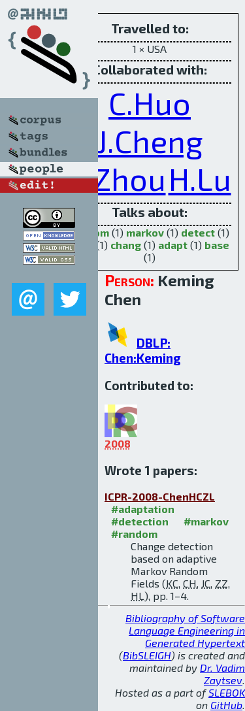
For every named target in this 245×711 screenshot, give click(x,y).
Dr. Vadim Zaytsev (222, 673)
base (216, 245)
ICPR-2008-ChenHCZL (160, 496)
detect (198, 232)
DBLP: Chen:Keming (143, 350)
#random (134, 533)
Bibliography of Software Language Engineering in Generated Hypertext (185, 630)
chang (125, 245)
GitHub (226, 705)
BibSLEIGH (147, 655)
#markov (206, 521)
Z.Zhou (117, 178)
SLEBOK (226, 692)
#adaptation (142, 509)
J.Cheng (150, 140)
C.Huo (149, 103)
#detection (140, 521)
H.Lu (200, 178)
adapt (173, 245)
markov (145, 232)
